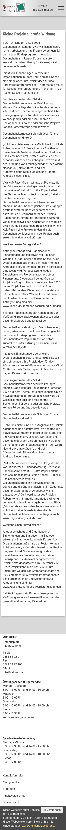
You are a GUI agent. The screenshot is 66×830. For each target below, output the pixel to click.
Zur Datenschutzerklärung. (38, 825)
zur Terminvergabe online (18, 717)
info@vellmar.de (13, 672)
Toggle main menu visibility (61, 6)
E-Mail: (7, 668)
